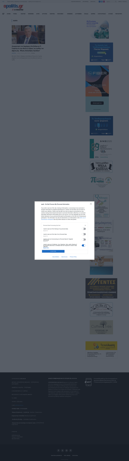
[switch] (84, 229)
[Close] (91, 204)
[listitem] (64, 225)
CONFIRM (53, 251)
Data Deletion (55, 256)
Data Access (64, 256)
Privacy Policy (73, 256)
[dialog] (64, 230)
